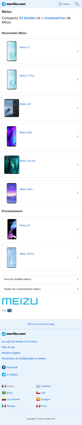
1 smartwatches (53, 18)
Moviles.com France (14, 4)
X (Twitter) (10, 374)
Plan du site (8, 347)
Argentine (43, 386)
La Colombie (11, 399)
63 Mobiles (27, 18)
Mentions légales (11, 352)
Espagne (43, 399)
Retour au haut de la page (41, 324)
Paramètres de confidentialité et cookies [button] (24, 358)
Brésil (7, 392)
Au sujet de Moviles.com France (19, 341)
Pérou (41, 406)
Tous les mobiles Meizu (41, 279)
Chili (41, 392)
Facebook (9, 367)
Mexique (8, 406)
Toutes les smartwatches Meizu (41, 288)
